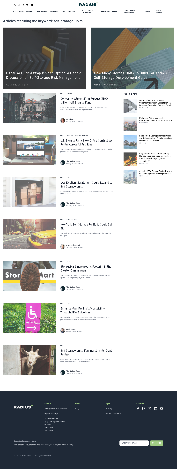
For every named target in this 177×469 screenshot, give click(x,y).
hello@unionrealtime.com (55, 408)
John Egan (70, 119)
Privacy (109, 408)
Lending (71, 11)
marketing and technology (77, 136)
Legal (63, 11)
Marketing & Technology (87, 11)
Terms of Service (113, 414)
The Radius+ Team (73, 161)
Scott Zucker (71, 329)
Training (146, 11)
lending (69, 94)
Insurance (54, 11)
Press (114, 11)
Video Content (158, 11)
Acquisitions (18, 11)
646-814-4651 (51, 414)
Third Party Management (129, 11)
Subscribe (156, 443)
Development (41, 11)
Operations (105, 11)
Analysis (30, 11)
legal (68, 178)
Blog (77, 408)
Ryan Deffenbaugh (73, 245)
